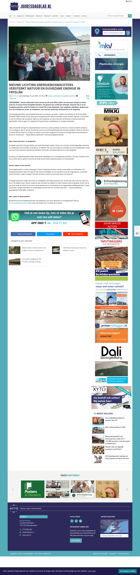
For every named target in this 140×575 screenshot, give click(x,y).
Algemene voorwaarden (100, 559)
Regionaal (47, 16)
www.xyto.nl (26, 540)
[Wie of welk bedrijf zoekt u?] (114, 33)
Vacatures (77, 16)
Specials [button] (55, 16)
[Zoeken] (130, 16)
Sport (62, 16)
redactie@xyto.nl (28, 537)
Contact (84, 16)
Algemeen (20, 16)
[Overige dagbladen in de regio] (114, 530)
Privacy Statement (123, 559)
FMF (88, 98)
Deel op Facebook (23, 234)
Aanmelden (75, 546)
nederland (56, 96)
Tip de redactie (75, 234)
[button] (10, 499)
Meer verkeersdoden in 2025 (115, 427)
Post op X (49, 234)
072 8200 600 (27, 535)
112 (14, 16)
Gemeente (39, 16)
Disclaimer (112, 559)
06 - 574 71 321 (57, 223)
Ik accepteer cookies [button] (127, 571)
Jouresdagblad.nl (36, 6)
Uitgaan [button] (68, 16)
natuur (50, 96)
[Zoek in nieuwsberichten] (117, 16)
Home (12, 22)
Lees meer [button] (92, 571)
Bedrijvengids (29, 16)
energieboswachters (68, 96)
